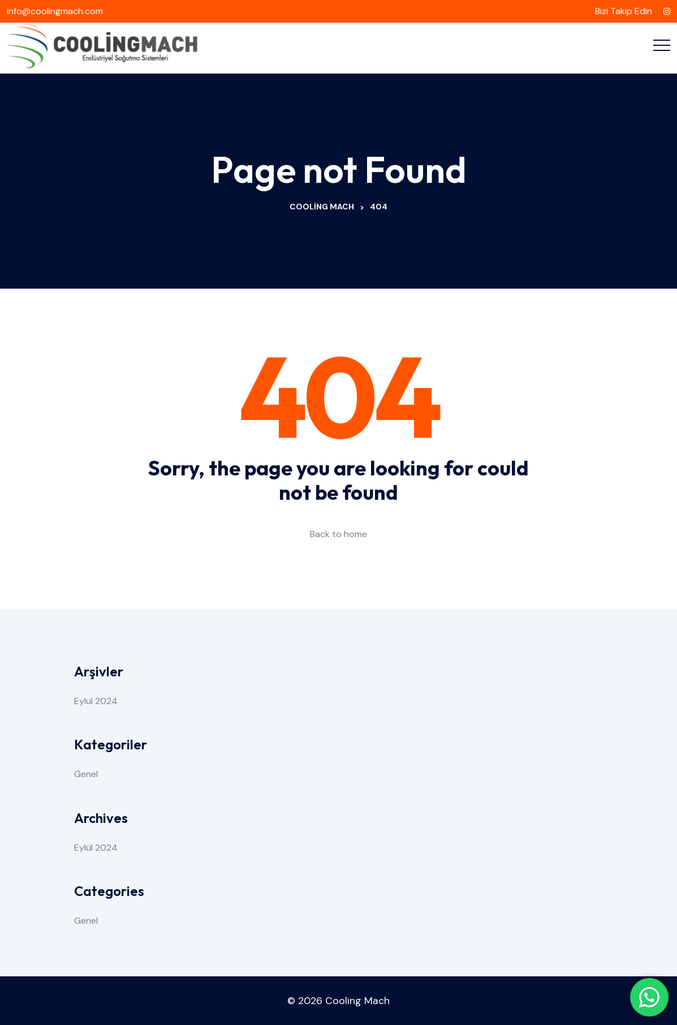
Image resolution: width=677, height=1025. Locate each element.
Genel (86, 774)
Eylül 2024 (96, 701)
